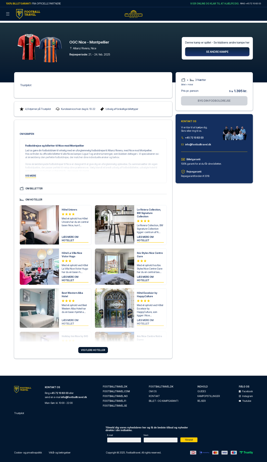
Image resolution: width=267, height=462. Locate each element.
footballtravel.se (115, 403)
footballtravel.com (116, 389)
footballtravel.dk (115, 384)
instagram (246, 394)
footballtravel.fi (114, 398)
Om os (153, 389)
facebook (246, 389)
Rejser (201, 398)
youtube (245, 398)
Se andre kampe (217, 49)
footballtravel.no (115, 394)
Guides (201, 389)
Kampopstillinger (208, 394)
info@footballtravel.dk (196, 142)
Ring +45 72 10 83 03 (250, 3)
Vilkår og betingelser (60, 450)
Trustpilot (25, 83)
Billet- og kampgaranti (163, 398)
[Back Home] (28, 14)
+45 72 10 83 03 (192, 135)
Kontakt (154, 394)
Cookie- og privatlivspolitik (28, 450)
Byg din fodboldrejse (214, 98)
